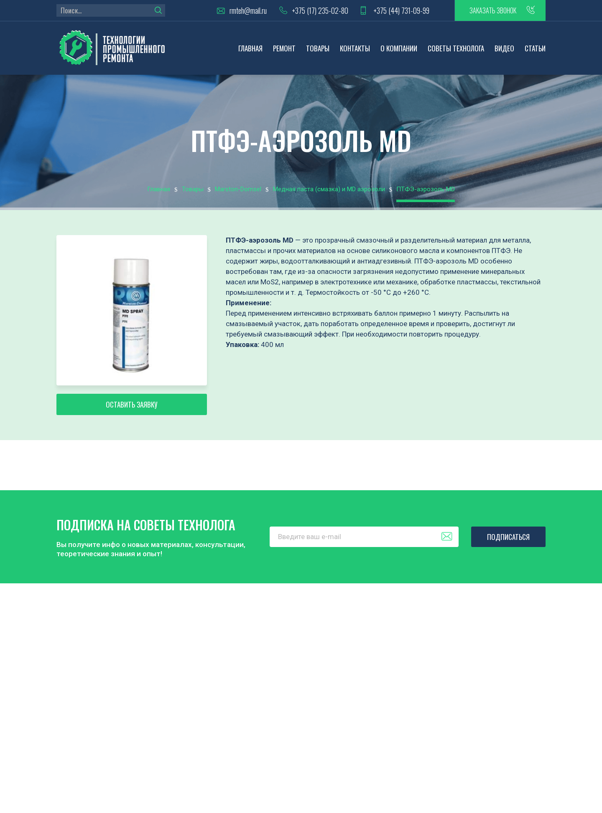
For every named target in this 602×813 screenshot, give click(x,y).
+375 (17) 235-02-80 (320, 10)
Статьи (535, 48)
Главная (250, 48)
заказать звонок (492, 10)
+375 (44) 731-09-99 (401, 10)
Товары (317, 48)
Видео (504, 48)
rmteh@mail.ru (248, 10)
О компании (398, 48)
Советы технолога (456, 48)
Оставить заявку (132, 404)
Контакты (355, 48)
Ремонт (284, 48)
